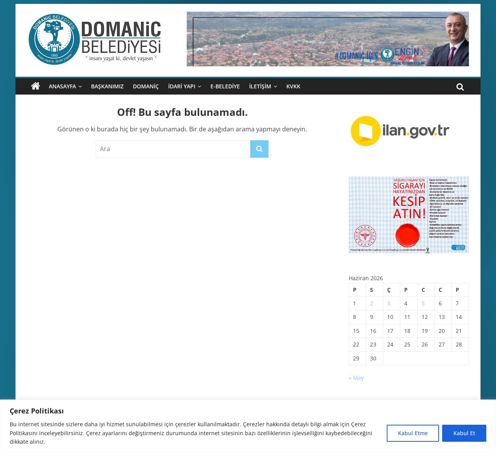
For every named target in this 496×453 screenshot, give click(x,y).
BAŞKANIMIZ (107, 86)
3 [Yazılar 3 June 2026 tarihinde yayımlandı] (388, 303)
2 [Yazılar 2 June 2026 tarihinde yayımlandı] (371, 303)
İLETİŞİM (260, 86)
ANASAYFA (62, 86)
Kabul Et (464, 433)
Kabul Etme (413, 433)
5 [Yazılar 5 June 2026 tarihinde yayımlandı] (423, 303)
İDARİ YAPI (181, 86)
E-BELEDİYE (225, 86)
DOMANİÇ (146, 86)
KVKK (293, 86)
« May (356, 377)
